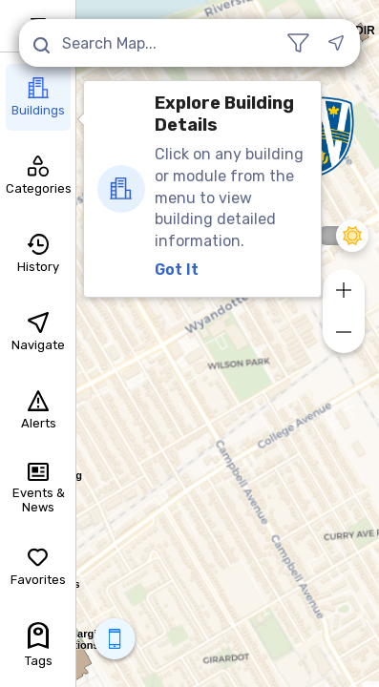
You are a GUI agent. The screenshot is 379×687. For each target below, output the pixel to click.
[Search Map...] (151, 43)
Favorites (38, 567)
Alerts (38, 410)
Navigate (38, 332)
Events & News (38, 489)
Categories (38, 176)
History (38, 254)
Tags (39, 645)
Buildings (38, 97)
